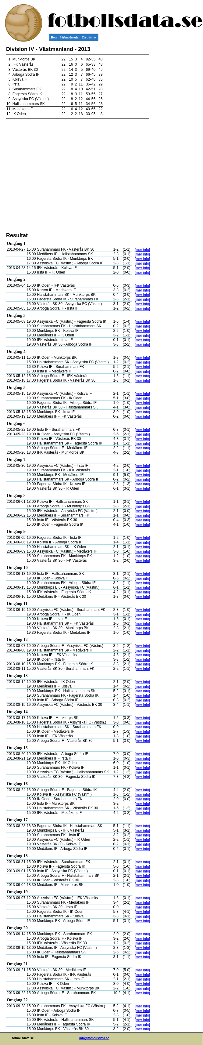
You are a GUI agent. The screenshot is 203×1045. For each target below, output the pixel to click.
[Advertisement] (175, 139)
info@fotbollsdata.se (94, 1038)
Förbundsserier (70, 37)
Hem (54, 37)
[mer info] (142, 250)
